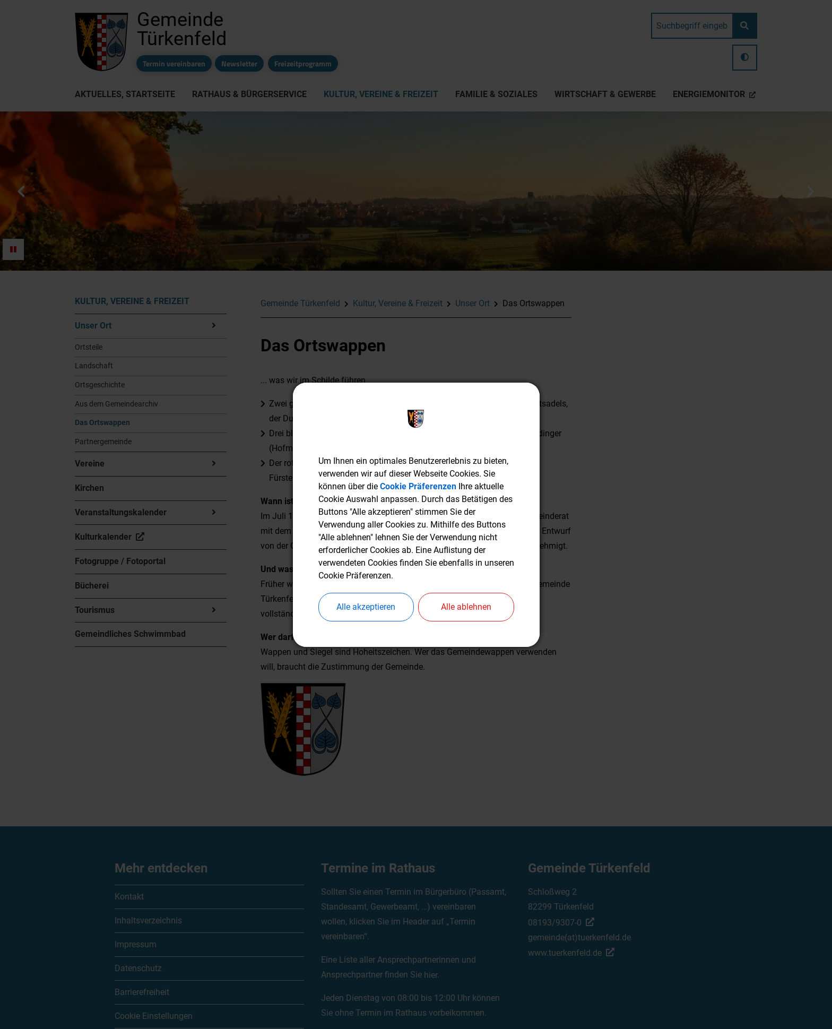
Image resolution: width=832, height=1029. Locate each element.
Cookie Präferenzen (418, 486)
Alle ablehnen (466, 607)
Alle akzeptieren (365, 607)
